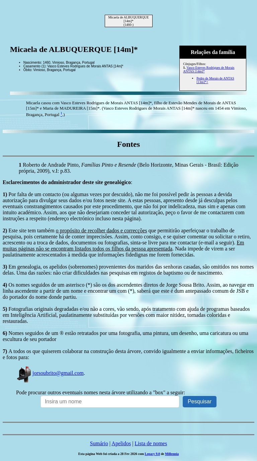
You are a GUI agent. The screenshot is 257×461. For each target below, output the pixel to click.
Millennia (172, 454)
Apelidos (121, 443)
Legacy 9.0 (152, 454)
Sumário (99, 443)
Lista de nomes (151, 443)
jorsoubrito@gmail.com (50, 373)
